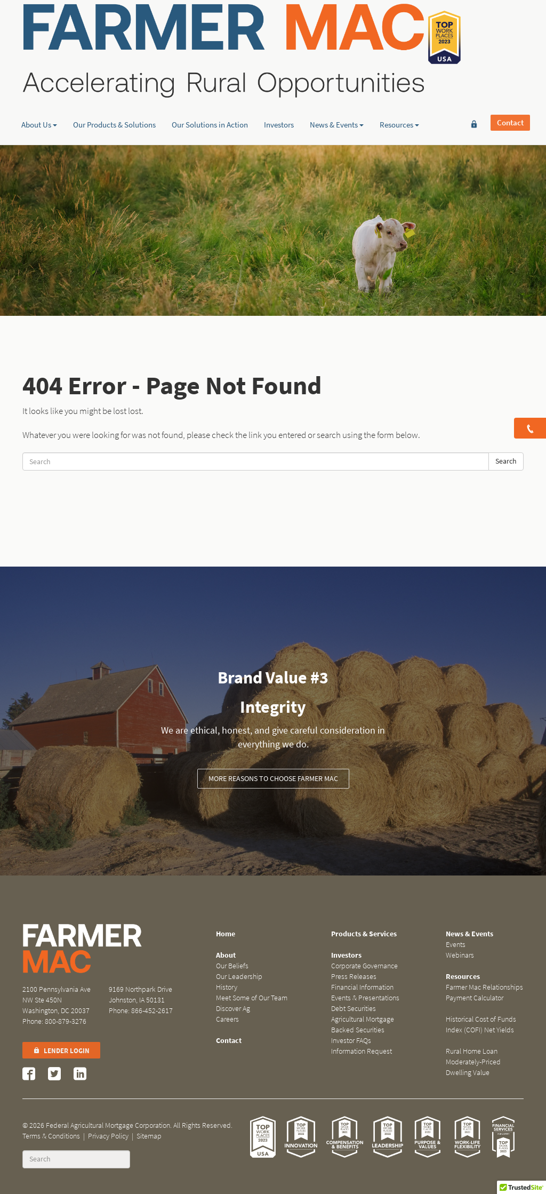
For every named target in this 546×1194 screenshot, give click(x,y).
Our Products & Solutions (114, 82)
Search (506, 461)
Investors (279, 82)
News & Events (337, 82)
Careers (227, 1019)
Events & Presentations (365, 998)
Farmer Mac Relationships (484, 987)
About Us (39, 82)
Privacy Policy (108, 1136)
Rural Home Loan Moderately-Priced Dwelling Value (473, 1062)
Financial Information (362, 987)
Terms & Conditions (51, 1136)
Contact (510, 25)
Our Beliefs (232, 966)
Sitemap (149, 1136)
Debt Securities (353, 1009)
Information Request (361, 1051)
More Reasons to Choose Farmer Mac (273, 779)
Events (455, 945)
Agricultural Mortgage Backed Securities (362, 1024)
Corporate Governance (364, 966)
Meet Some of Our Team (251, 998)
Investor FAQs (351, 1041)
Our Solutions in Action (210, 82)
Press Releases (353, 977)
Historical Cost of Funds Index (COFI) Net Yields (481, 1024)
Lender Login (61, 1050)
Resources (399, 82)
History (226, 987)
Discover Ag (233, 1009)
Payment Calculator (474, 998)
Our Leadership (239, 977)
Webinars (460, 955)
